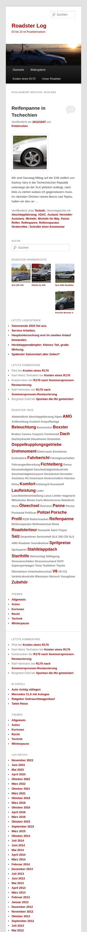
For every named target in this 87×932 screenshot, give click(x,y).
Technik (40, 210)
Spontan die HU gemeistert (55, 399)
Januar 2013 (19, 902)
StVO (60, 561)
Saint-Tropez (59, 530)
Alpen (58, 416)
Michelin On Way (49, 218)
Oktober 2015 (20, 821)
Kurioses (17, 609)
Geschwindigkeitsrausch (27, 474)
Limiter (56, 495)
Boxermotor (44, 427)
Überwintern (19, 571)
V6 (55, 571)
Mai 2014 (17, 850)
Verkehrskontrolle (22, 576)
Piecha (70, 506)
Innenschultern (53, 478)
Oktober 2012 (20, 916)
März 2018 (18, 802)
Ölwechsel (29, 505)
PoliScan (31, 512)
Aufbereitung (19, 421)
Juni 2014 (18, 845)
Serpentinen (28, 536)
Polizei (43, 512)
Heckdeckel (51, 474)
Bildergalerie (38, 69)
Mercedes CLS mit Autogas (30, 694)
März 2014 (18, 859)
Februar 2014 (20, 864)
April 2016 (18, 812)
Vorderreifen (19, 226)
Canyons (38, 434)
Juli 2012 (17, 925)
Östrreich (46, 506)
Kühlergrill (43, 484)
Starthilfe (20, 556)
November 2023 (22, 760)
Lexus (48, 495)
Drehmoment (23, 451)
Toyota (60, 565)
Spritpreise (60, 543)
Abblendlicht (19, 416)
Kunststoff (57, 484)
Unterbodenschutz (40, 571)
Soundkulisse (40, 543)
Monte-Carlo (35, 500)
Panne (65, 218)
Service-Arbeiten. (23, 330)
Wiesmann (42, 576)
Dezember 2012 (22, 906)
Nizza (14, 506)
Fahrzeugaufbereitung (25, 464)
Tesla (38, 565)
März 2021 (18, 793)
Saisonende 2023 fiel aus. (29, 325)
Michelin (31, 218)
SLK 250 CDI (60, 536)
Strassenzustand (45, 561)
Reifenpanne (29, 222)
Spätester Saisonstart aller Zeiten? (35, 354)
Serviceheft (44, 536)
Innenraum (36, 478)
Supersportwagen (22, 565)
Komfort (27, 484)
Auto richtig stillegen (25, 689)
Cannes (26, 434)
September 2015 (22, 826)
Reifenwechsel (41, 524)
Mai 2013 (17, 883)
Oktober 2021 (20, 788)
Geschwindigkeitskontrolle (51, 469)
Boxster (60, 427)
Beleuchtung (23, 427)
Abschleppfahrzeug (23, 214)
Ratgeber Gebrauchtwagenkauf (33, 699)
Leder (40, 490)
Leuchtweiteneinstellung (27, 495)
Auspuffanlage (49, 421)
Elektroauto (44, 451)
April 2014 (18, 854)
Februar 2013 (20, 897)
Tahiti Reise (19, 703)
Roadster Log (28, 26)
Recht (15, 614)
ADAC (42, 214)
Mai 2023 (17, 769)
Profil (16, 519)
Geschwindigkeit (22, 469)
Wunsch (54, 576)
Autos (15, 604)
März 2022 (18, 783)
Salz (15, 536)
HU (27, 478)
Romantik (44, 530)
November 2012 (22, 911)
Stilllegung (53, 556)
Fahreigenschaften (62, 458)
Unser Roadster (51, 78)
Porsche (59, 512)
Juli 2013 (17, 873)
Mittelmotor (18, 500)
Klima (15, 484)
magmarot (68, 495)
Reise (55, 524)
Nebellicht (67, 500)
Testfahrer (49, 565)
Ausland (52, 214)
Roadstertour (24, 530)
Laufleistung (23, 490)
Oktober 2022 (20, 779)
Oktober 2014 (20, 836)
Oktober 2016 (20, 807)
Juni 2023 (18, 765)
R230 (26, 519)
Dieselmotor (39, 439)
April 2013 (18, 887)
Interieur (69, 478)
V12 (64, 571)
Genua (67, 464)
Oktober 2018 (20, 798)
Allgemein (18, 599)
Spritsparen (19, 549)
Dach (65, 434)
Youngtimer (67, 576)
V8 (60, 571)
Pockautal (17, 512)
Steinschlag (37, 556)
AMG (67, 416)
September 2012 (22, 921)
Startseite (18, 69)
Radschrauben (39, 519)
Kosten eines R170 (24, 78)
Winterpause (20, 623)
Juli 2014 (17, 840)
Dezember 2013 (22, 869)
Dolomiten (53, 439)
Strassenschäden (22, 561)
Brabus (16, 434)
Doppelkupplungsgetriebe (36, 444)
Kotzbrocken (19, 126)
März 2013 (18, 892)
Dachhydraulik (20, 439)
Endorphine (19, 458)
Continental (51, 434)
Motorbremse (51, 500)
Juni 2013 (18, 878)
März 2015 (18, 831)
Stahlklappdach (42, 549)
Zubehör (19, 582)
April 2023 (18, 774)
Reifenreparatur (49, 222)
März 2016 (18, 817)
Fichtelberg (51, 464)
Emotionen (60, 451)
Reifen (15, 222)
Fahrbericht (38, 457)
